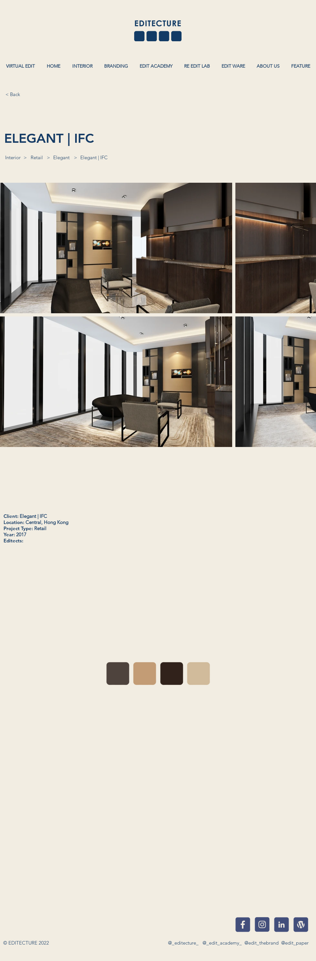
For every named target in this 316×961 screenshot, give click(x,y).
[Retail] (37, 157)
